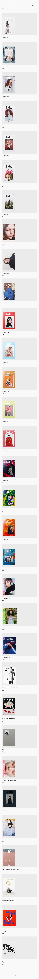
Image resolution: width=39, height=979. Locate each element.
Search (19, 8)
